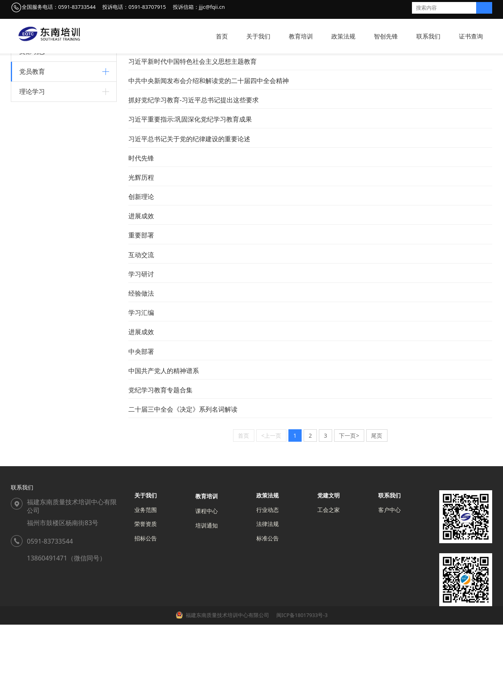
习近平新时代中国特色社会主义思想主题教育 (61, 163)
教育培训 (301, 36)
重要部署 (141, 288)
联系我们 (428, 36)
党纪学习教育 (36, 194)
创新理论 (141, 250)
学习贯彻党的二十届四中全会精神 (61, 235)
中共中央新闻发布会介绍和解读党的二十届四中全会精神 (208, 134)
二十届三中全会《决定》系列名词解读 (182, 462)
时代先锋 (141, 211)
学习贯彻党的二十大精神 (50, 181)
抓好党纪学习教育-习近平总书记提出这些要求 (193, 153)
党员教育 (32, 124)
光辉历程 (141, 230)
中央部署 (141, 404)
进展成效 (141, 269)
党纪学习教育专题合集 (160, 443)
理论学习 (32, 256)
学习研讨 (141, 327)
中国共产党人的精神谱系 (50, 208)
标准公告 (267, 591)
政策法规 (343, 36)
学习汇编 (141, 365)
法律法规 (267, 577)
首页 (222, 36)
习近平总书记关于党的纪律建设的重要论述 (189, 192)
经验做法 (141, 346)
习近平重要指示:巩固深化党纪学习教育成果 (190, 172)
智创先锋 (386, 36)
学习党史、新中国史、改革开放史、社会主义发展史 (202, 95)
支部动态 (32, 104)
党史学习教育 (36, 146)
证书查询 (471, 36)
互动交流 (141, 308)
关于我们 (258, 36)
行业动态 (267, 563)
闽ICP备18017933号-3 (301, 668)
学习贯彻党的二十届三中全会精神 (61, 221)
